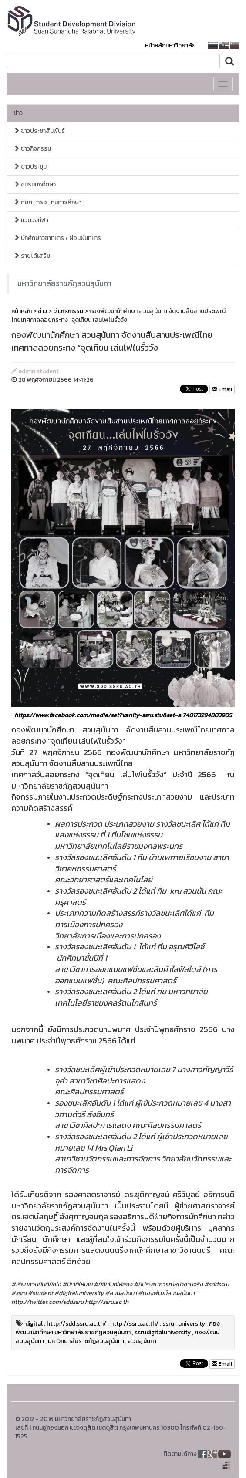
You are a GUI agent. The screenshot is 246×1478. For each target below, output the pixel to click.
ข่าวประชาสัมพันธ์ (39, 130)
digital (34, 1323)
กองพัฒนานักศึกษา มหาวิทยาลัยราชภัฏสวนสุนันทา (118, 1328)
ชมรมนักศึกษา (34, 184)
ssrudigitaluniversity (163, 1332)
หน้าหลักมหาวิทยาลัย (170, 45)
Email (222, 389)
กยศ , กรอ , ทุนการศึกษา (47, 202)
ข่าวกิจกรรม (32, 148)
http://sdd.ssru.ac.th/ (76, 1323)
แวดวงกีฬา (30, 220)
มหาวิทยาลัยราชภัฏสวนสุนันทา (64, 283)
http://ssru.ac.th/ (134, 1323)
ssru (168, 1323)
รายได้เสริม (31, 255)
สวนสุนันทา (142, 1341)
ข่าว (18, 113)
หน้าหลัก (21, 311)
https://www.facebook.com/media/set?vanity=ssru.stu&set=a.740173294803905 (123, 715)
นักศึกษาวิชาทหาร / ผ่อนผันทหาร (57, 238)
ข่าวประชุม (30, 166)
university (191, 1323)
